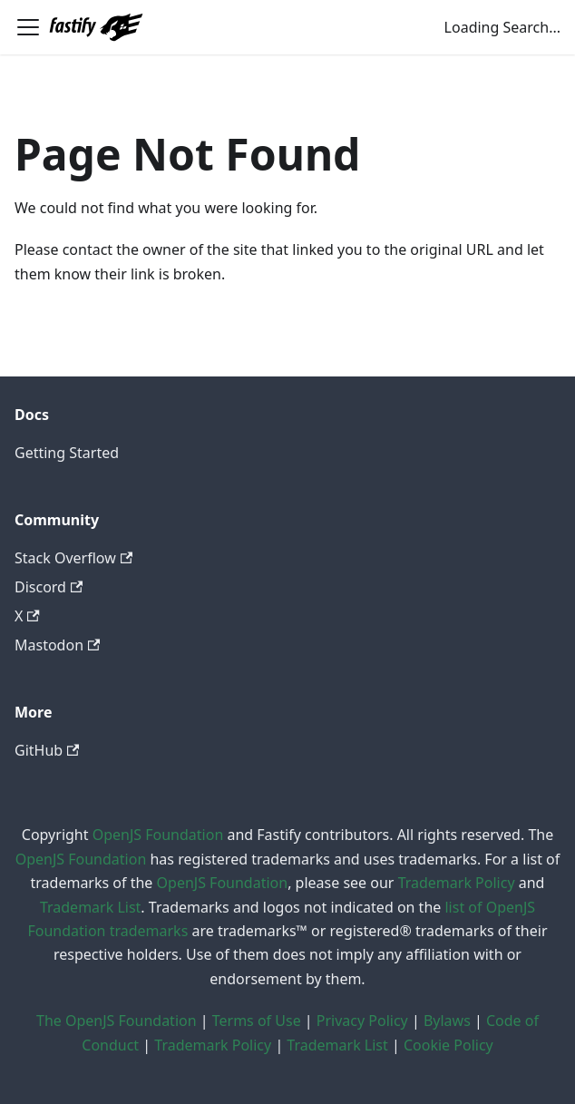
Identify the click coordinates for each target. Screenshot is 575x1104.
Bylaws (447, 1021)
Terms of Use (256, 1021)
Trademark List (90, 907)
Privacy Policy (362, 1021)
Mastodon (57, 645)
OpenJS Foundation (158, 835)
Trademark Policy (456, 883)
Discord (49, 587)
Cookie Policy (448, 1045)
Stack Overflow (73, 558)
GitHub (47, 750)
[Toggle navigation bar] (28, 27)
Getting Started (67, 453)
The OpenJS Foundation (116, 1021)
